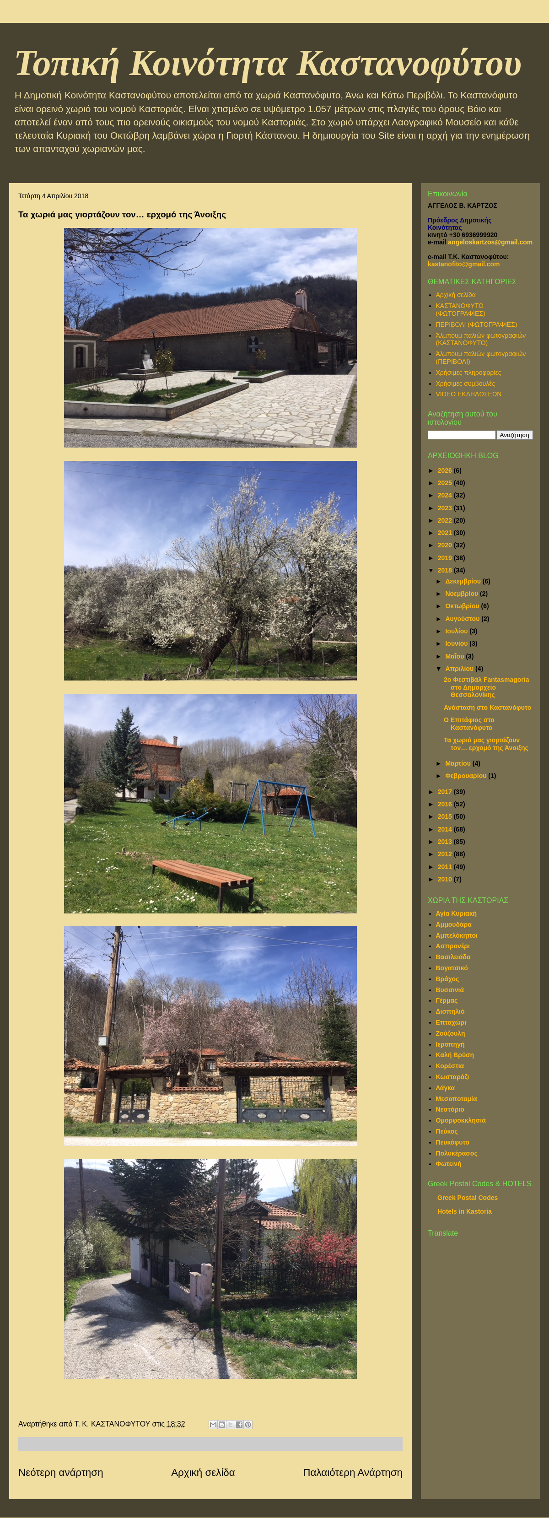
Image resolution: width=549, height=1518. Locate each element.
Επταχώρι (451, 1022)
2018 (446, 570)
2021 (446, 532)
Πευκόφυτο (452, 1142)
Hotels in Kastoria (464, 1211)
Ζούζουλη (450, 1033)
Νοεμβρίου (462, 593)
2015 (446, 816)
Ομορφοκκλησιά (461, 1120)
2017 (446, 791)
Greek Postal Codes (467, 1197)
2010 (446, 879)
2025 (446, 482)
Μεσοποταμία (456, 1098)
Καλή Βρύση (455, 1055)
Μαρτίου (458, 763)
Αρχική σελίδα (203, 1472)
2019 (446, 558)
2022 (446, 520)
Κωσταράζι (452, 1076)
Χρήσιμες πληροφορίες (468, 372)
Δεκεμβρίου (463, 581)
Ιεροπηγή (450, 1044)
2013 (446, 841)
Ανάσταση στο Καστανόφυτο (487, 707)
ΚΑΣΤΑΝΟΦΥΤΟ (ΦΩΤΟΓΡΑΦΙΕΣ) (460, 309)
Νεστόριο (450, 1109)
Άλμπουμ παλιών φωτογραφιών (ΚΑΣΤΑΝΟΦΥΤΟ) (481, 339)
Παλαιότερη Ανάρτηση (353, 1472)
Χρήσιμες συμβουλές (465, 383)
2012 (446, 854)
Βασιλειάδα (453, 957)
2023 (446, 508)
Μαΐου (455, 656)
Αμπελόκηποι (457, 935)
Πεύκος (447, 1131)
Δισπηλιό (450, 1011)
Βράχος (447, 979)
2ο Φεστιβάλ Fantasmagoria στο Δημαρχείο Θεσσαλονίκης (486, 687)
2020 (446, 545)
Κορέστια (450, 1066)
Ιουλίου (457, 631)
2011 (446, 866)
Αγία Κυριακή (456, 913)
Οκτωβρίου (463, 606)
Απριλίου (460, 668)
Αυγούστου (463, 618)
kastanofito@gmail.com (464, 264)
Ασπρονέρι (453, 946)
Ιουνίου (457, 643)
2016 (446, 804)
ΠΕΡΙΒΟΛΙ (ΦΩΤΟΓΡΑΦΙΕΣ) (476, 324)
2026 (446, 470)
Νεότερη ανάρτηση (60, 1472)
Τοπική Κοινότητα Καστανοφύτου (268, 63)
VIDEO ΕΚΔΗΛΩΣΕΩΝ (469, 394)
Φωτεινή (449, 1163)
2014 (446, 829)
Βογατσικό (452, 968)
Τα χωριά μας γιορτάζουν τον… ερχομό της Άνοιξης (486, 743)
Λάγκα (445, 1087)
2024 (446, 495)
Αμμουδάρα (454, 924)
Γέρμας (447, 1000)
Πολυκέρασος (457, 1153)
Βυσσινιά (450, 990)
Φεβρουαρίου (466, 775)
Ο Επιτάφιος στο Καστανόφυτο (469, 723)
